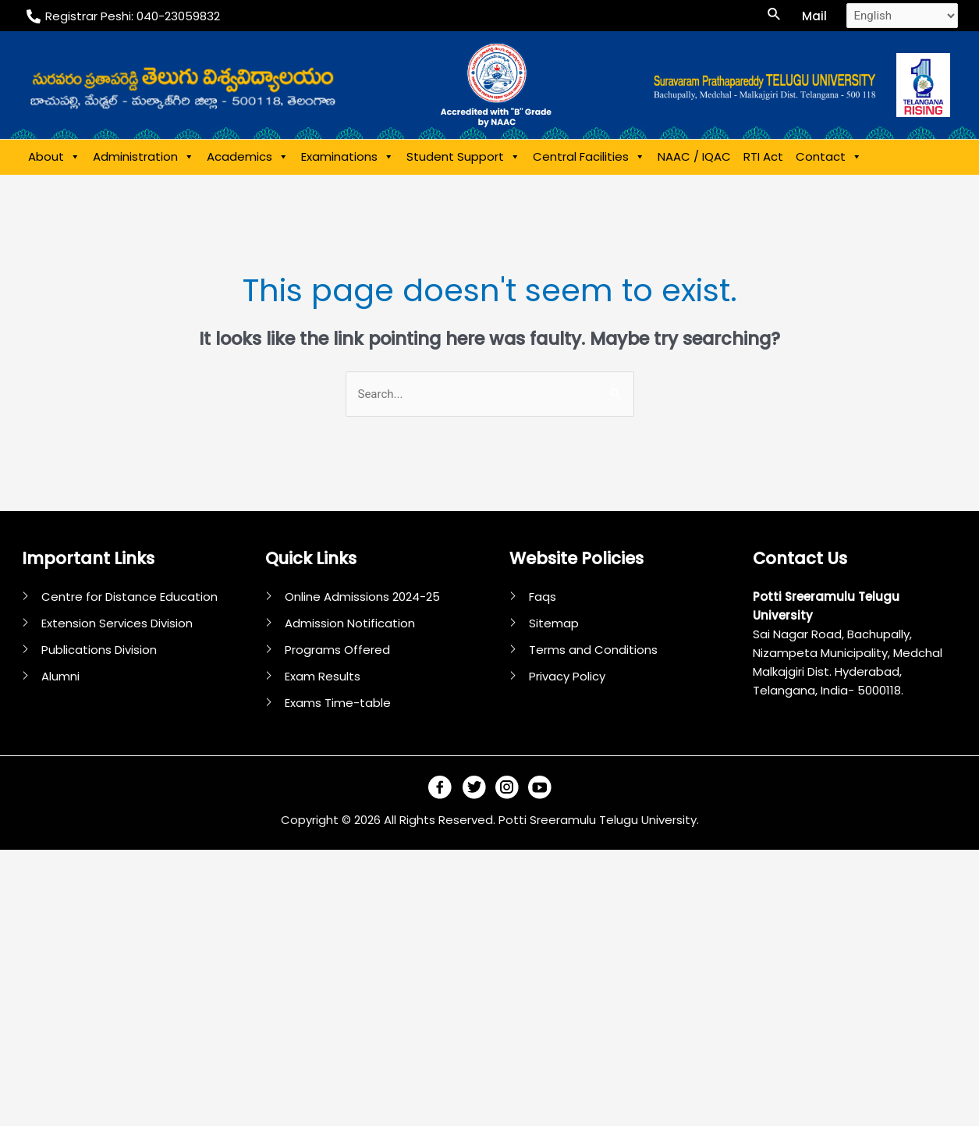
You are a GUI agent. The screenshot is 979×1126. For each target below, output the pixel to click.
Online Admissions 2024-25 (362, 596)
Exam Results (322, 676)
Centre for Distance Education (129, 596)
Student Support (463, 156)
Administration (143, 156)
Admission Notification (350, 623)
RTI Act (763, 156)
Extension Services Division (117, 623)
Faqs (542, 596)
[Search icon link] (775, 16)
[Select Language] (902, 15)
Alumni (60, 676)
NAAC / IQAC (694, 156)
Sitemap (554, 623)
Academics (248, 156)
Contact (829, 156)
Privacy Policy (567, 676)
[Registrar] (123, 16)
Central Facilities (589, 156)
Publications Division (99, 649)
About (54, 156)
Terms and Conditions (593, 649)
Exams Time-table (338, 702)
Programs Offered (337, 649)
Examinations (347, 156)
